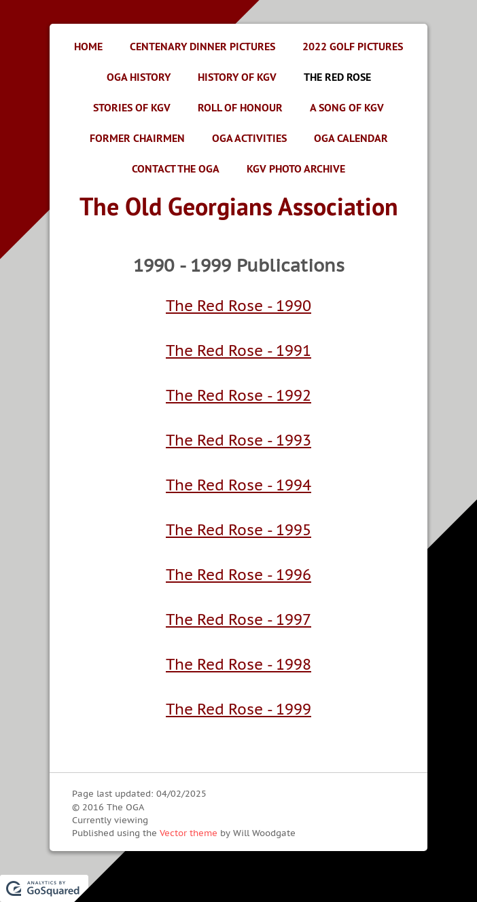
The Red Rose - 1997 (238, 619)
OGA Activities (249, 138)
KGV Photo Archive (296, 169)
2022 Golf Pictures (352, 46)
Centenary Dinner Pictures (202, 46)
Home (88, 46)
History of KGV (237, 77)
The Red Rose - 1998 (238, 664)
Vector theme (188, 832)
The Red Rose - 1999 (238, 709)
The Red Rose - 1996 (238, 574)
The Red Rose (337, 77)
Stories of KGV (132, 108)
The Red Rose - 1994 (238, 484)
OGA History (139, 77)
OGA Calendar (351, 138)
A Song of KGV (347, 108)
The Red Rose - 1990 (238, 305)
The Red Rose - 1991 (238, 350)
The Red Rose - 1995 (238, 529)
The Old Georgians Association (239, 207)
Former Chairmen (137, 138)
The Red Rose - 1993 (238, 440)
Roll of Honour (240, 108)
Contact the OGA (175, 169)
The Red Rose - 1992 (238, 395)
